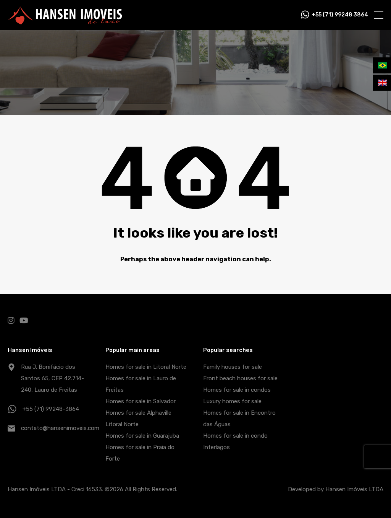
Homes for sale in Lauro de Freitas (140, 384)
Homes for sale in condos (237, 389)
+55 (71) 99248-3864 (51, 409)
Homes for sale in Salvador (140, 401)
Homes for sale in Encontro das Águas (239, 418)
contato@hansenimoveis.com (60, 428)
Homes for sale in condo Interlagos (235, 441)
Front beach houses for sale (240, 378)
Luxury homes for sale (232, 401)
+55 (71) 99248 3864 (340, 15)
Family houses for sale (232, 366)
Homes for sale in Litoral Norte (145, 366)
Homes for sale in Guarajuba (142, 435)
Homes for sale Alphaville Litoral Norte (138, 418)
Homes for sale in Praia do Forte (139, 453)
